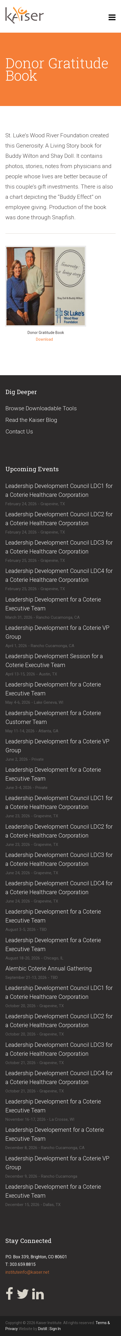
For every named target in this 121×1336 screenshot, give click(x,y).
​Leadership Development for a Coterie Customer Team (53, 717)
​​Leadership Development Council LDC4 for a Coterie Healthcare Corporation (59, 1077)
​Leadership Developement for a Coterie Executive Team (54, 1134)
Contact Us (19, 431)
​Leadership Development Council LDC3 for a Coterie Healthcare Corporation (59, 547)
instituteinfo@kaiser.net (27, 1272)
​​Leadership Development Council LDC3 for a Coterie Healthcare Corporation (59, 1049)
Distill (42, 1329)
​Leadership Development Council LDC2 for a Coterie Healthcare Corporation (59, 519)
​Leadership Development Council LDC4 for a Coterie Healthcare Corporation (59, 575)
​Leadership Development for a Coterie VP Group (57, 632)
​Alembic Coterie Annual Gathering (48, 968)
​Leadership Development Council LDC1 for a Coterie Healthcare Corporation (59, 490)
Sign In (55, 1329)
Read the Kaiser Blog (31, 420)
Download (44, 339)
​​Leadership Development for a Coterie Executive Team (53, 774)
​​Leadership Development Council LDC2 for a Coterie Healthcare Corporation (59, 1021)
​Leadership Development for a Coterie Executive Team (53, 604)
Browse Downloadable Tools (41, 408)
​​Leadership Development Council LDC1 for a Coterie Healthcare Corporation (59, 992)
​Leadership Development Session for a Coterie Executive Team (54, 660)
